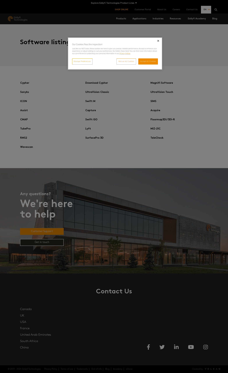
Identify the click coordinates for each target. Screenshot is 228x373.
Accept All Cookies (148, 61)
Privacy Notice (125, 53)
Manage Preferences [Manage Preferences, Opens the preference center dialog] (82, 61)
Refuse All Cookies (126, 61)
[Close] (158, 41)
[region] (115, 53)
